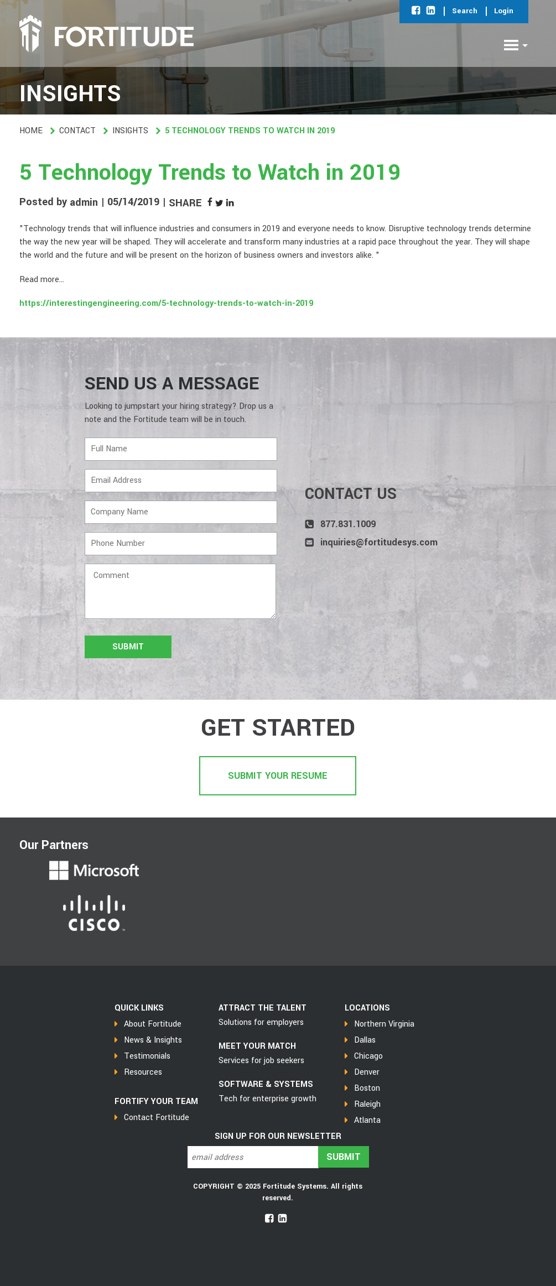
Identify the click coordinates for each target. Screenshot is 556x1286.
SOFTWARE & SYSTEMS (266, 1084)
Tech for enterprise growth (267, 1099)
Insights (130, 131)
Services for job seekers (261, 1060)
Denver (367, 1072)
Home (31, 131)
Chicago (368, 1056)
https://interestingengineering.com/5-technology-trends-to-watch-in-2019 (166, 303)
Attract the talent (262, 1008)
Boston (367, 1088)
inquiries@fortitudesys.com (379, 542)
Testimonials (147, 1056)
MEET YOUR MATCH (257, 1046)
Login (503, 11)
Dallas (365, 1040)
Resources (143, 1072)
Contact (77, 131)
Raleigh (367, 1104)
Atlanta (367, 1120)
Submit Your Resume (278, 775)
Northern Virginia (384, 1024)
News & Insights (153, 1040)
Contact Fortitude (156, 1117)
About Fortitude (152, 1024)
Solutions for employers (261, 1022)
